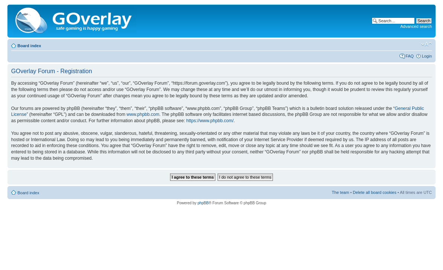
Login (427, 56)
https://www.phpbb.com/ (210, 120)
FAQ (409, 56)
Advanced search (416, 26)
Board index (29, 45)
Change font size (426, 44)
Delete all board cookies (374, 192)
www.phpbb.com (143, 114)
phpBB (203, 203)
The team (340, 192)
